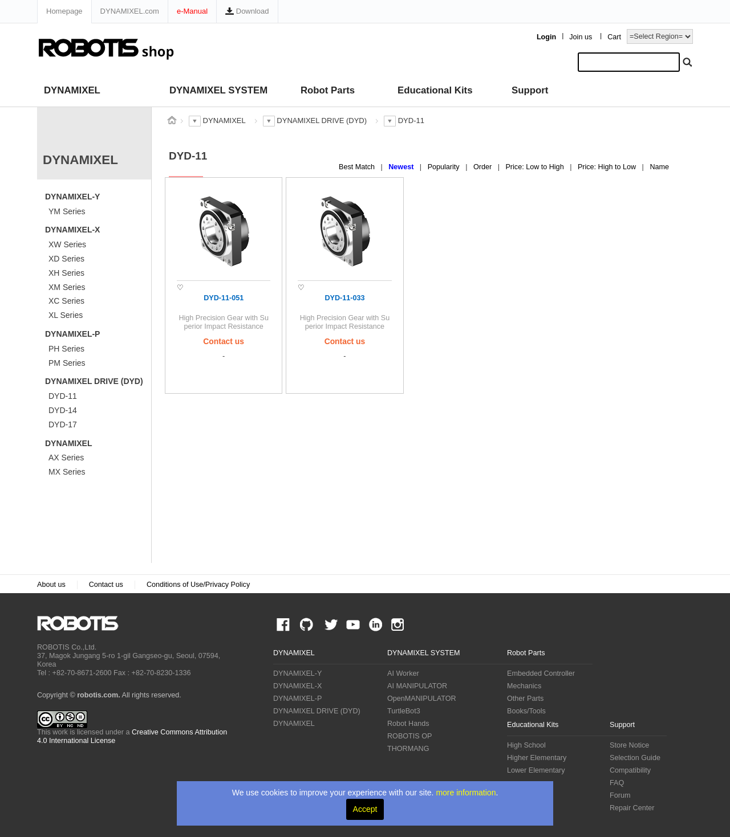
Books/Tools (526, 711)
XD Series (66, 258)
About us (51, 585)
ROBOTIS (82, 623)
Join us (580, 37)
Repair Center (632, 808)
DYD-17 (62, 424)
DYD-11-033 (344, 298)
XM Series (67, 287)
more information (466, 792)
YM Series (67, 211)
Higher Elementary (536, 758)
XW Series (67, 244)
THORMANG (408, 749)
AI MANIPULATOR (417, 686)
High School (526, 745)
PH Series (66, 348)
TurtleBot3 (403, 711)
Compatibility (630, 770)
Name (659, 167)
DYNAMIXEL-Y (72, 196)
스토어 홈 (171, 120)
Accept (365, 809)
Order (483, 167)
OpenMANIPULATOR (421, 699)
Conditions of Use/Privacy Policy (198, 585)
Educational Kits (435, 90)
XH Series (66, 272)
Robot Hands (408, 724)
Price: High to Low (608, 167)
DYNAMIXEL (72, 90)
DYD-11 (62, 396)
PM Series (67, 363)
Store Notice (629, 745)
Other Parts (525, 699)
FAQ (617, 783)
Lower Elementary (536, 770)
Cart (614, 37)
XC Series (66, 300)
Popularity (445, 167)
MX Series (67, 471)
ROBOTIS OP (409, 736)
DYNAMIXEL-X (72, 229)
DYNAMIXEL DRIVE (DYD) (94, 381)
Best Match (358, 167)
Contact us (106, 585)
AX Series (66, 457)
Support (530, 90)
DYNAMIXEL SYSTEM (218, 90)
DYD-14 (62, 410)
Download (247, 11)
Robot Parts (328, 90)
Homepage (64, 11)
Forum (620, 795)
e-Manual (192, 11)
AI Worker (403, 673)
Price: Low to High (535, 167)
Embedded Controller (541, 673)
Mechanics (524, 686)
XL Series (65, 315)
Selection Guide (635, 758)
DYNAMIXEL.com (129, 11)
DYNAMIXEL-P (72, 333)
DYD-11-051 (224, 298)
